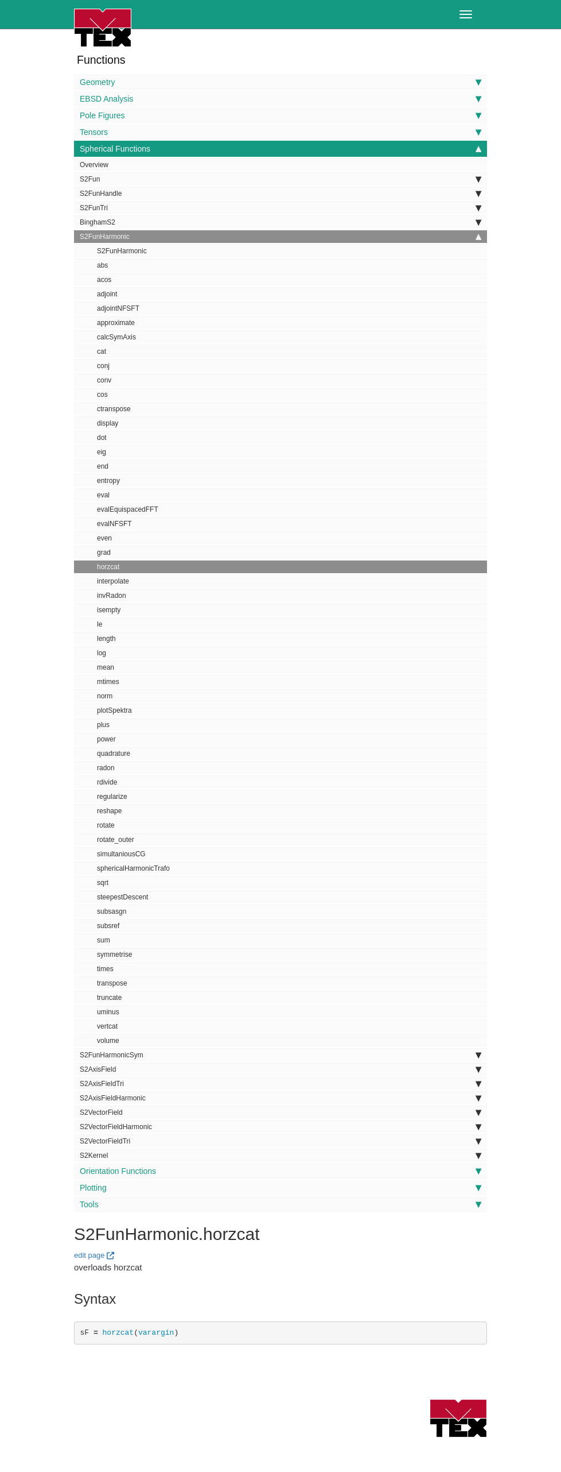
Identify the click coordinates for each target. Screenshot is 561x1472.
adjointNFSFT (118, 308)
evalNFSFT (114, 524)
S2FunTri (280, 208)
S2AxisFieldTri (280, 1084)
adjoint (107, 294)
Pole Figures (280, 115)
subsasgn (111, 911)
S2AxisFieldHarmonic (280, 1098)
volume (108, 1041)
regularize (112, 797)
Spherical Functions (280, 148)
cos (102, 395)
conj (103, 366)
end (102, 466)
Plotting (280, 1187)
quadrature (113, 753)
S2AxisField (280, 1069)
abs (102, 265)
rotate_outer (115, 840)
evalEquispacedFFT (127, 509)
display (107, 423)
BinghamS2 (280, 222)
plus (103, 725)
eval (103, 495)
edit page (89, 1255)
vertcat (107, 1026)
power (106, 739)
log (101, 653)
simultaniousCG (121, 854)
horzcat (108, 567)
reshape (109, 811)
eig (101, 452)
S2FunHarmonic (280, 236)
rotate (106, 825)
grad (104, 552)
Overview (94, 165)
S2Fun (280, 179)
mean (105, 667)
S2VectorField (280, 1112)
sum (103, 940)
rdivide (107, 782)
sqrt (102, 883)
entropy (108, 481)
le (99, 624)
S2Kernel (280, 1155)
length (106, 639)
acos (104, 280)
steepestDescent (122, 897)
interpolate (113, 581)
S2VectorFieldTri (280, 1141)
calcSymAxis (116, 337)
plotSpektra (114, 710)
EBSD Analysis (280, 99)
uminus (108, 1012)
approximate (116, 323)
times (105, 969)
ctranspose (114, 409)
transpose (112, 983)
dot (102, 438)
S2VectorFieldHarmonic (280, 1127)
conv (104, 380)
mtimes (108, 682)
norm (104, 696)
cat (101, 351)
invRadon (111, 596)
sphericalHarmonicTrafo (133, 868)
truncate (109, 998)
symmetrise (114, 955)
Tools (280, 1204)
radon (106, 768)
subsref (108, 926)
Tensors (280, 132)
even (104, 538)
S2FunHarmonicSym (280, 1055)
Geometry (280, 82)
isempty (108, 610)
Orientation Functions (280, 1171)
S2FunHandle (280, 193)
